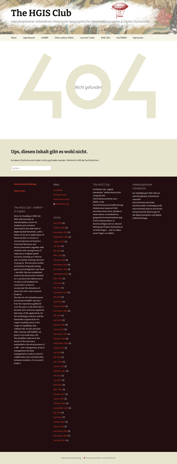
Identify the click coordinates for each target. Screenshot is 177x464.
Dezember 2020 (60, 292)
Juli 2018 (57, 352)
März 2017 (57, 389)
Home (14, 37)
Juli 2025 (57, 246)
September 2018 (60, 343)
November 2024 (60, 264)
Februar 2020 (59, 306)
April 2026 (57, 223)
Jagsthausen (29, 37)
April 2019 (57, 320)
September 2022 (60, 273)
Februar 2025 (59, 260)
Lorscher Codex (87, 37)
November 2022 (60, 269)
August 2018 (58, 347)
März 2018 (57, 361)
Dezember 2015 (60, 431)
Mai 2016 (57, 412)
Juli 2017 (57, 375)
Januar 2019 (58, 329)
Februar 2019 (59, 324)
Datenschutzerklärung (25, 184)
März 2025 (57, 255)
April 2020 (57, 301)
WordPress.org (61, 204)
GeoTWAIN (121, 37)
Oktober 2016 (59, 403)
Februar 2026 (59, 227)
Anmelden (57, 190)
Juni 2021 (57, 283)
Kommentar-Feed (61, 199)
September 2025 (60, 237)
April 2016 (57, 417)
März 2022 (57, 278)
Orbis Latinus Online (64, 37)
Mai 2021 (57, 287)
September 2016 (60, 408)
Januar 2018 (58, 366)
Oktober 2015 (59, 440)
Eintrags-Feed (59, 194)
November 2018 (60, 334)
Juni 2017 (57, 380)
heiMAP (44, 37)
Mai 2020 (57, 297)
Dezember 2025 (60, 232)
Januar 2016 (58, 426)
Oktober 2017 (59, 371)
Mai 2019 (57, 315)
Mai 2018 (57, 357)
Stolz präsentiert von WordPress (100, 458)
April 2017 (57, 384)
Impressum (138, 37)
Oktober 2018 (59, 338)
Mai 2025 (57, 250)
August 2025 (58, 241)
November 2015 (60, 435)
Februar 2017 (59, 394)
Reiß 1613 (105, 37)
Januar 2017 (58, 398)
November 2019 (60, 310)
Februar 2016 (59, 421)
